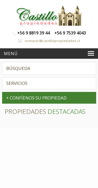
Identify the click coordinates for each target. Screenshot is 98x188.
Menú (11, 53)
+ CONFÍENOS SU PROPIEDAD (36, 98)
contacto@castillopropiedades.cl (49, 40)
